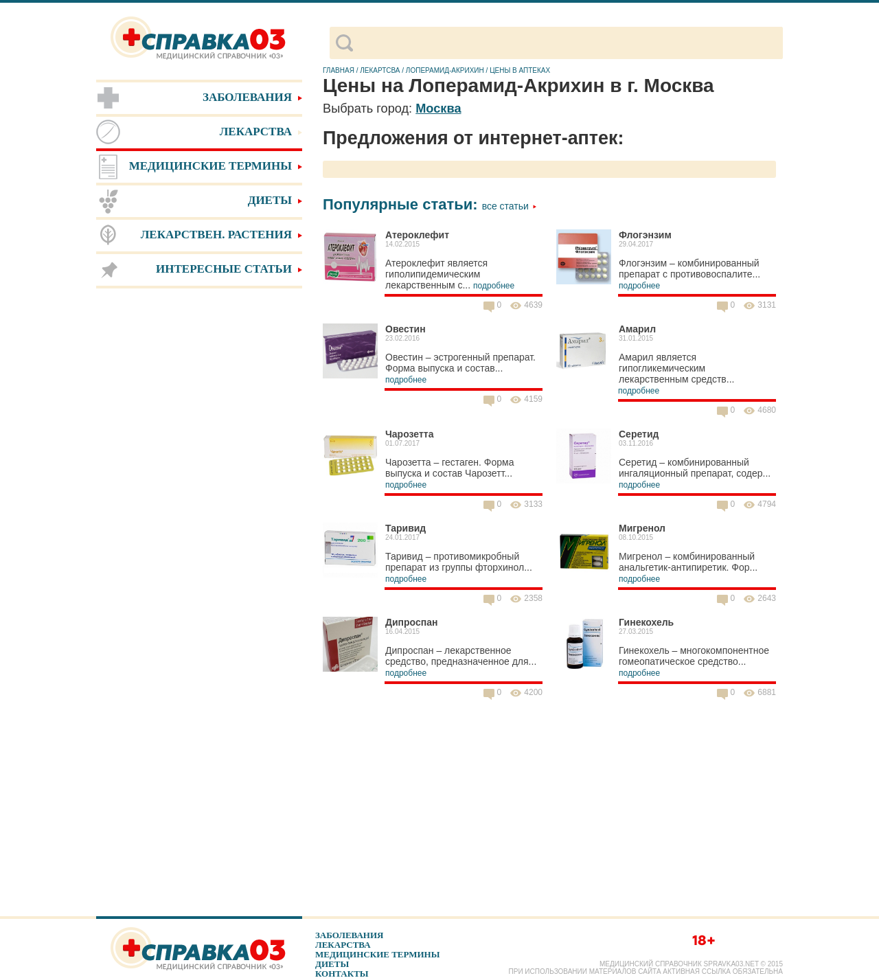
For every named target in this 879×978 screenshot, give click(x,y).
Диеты (332, 964)
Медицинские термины (377, 954)
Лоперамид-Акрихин (445, 70)
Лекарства (343, 945)
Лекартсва (380, 70)
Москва (438, 108)
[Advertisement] (199, 508)
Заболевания (349, 935)
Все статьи (509, 206)
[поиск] (567, 43)
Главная (338, 70)
